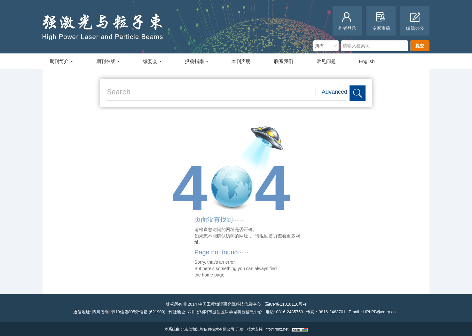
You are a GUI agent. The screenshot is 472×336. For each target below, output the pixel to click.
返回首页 (269, 235)
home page (213, 274)
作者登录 (347, 21)
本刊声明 (241, 61)
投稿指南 (196, 61)
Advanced (334, 92)
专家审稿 (381, 21)
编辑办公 (415, 21)
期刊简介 (61, 61)
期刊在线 (108, 61)
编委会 (152, 61)
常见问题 (326, 61)
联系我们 (283, 61)
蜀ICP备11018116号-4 (285, 304)
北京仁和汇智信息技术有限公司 (207, 329)
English (367, 61)
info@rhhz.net (276, 329)
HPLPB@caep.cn (379, 311)
